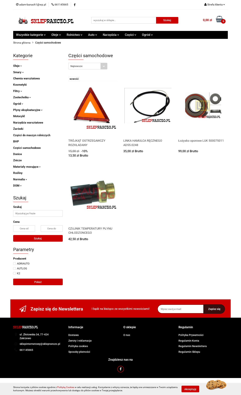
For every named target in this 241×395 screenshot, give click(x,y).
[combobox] (87, 66)
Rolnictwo (74, 35)
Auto (92, 35)
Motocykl (19, 116)
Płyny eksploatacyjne (28, 110)
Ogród (147, 35)
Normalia (20, 179)
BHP (16, 141)
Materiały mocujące (27, 166)
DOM (17, 185)
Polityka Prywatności (191, 335)
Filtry (17, 91)
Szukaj (38, 238)
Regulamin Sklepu (189, 351)
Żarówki (18, 129)
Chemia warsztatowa (26, 78)
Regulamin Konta (188, 340)
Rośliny (18, 173)
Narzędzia (111, 35)
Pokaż (38, 282)
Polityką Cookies (65, 387)
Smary (18, 72)
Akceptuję (190, 388)
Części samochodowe (27, 148)
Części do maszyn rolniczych (31, 135)
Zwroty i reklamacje (80, 340)
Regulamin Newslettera (192, 346)
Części (130, 35)
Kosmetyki (20, 84)
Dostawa (73, 335)
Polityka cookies (78, 346)
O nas (126, 335)
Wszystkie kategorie (31, 35)
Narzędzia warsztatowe (28, 122)
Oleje (56, 35)
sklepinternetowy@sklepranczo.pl (40, 343)
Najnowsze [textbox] (76, 66)
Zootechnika (22, 97)
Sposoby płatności (79, 351)
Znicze (17, 160)
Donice (17, 154)
